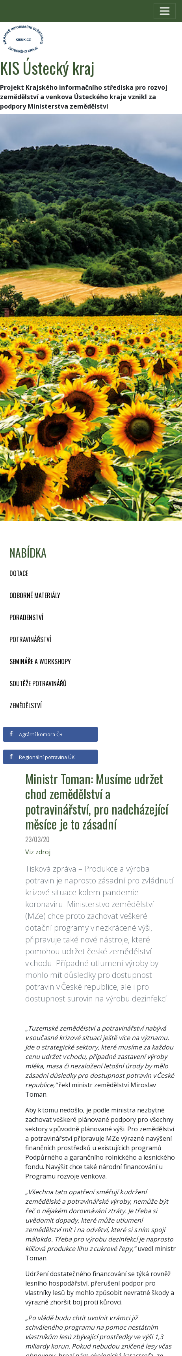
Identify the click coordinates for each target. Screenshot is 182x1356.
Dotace (18, 573)
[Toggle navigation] (165, 11)
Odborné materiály (34, 595)
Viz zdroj (37, 852)
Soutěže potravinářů (38, 683)
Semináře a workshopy (40, 661)
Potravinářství (30, 639)
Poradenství (26, 617)
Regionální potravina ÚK (41, 757)
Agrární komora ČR (36, 734)
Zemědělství (25, 705)
